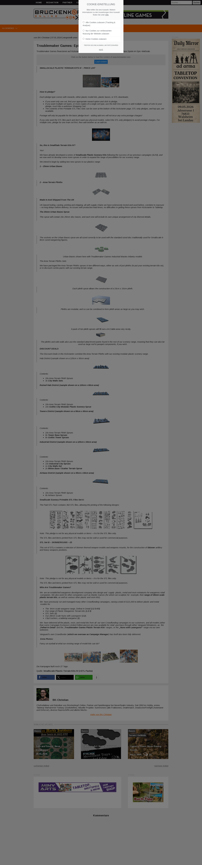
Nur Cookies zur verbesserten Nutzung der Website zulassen (97, 32)
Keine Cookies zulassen (94, 39)
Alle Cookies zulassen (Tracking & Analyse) (99, 24)
